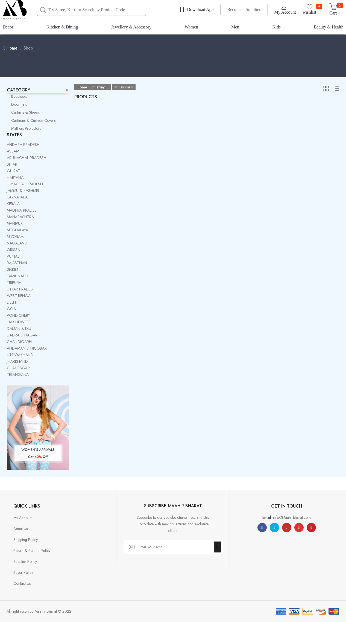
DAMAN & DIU (19, 328)
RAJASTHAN (17, 263)
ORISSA (13, 249)
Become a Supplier (244, 9)
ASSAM (13, 151)
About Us (20, 528)
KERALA (13, 203)
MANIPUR (15, 223)
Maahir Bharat (46, 611)
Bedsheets (17, 96)
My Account (22, 517)
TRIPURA (14, 282)
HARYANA (15, 177)
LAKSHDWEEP (19, 322)
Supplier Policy (25, 561)
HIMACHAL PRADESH (25, 184)
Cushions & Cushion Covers (31, 120)
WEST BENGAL (19, 295)
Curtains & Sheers (23, 112)
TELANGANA (18, 374)
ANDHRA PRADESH (23, 144)
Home (10, 48)
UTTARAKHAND (20, 355)
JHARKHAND (17, 361)
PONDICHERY (18, 315)
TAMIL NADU (17, 276)
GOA (11, 309)
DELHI (12, 302)
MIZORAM (15, 236)
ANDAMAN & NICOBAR (27, 348)
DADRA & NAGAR (22, 335)
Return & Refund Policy (31, 550)
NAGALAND (17, 243)
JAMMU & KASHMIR (23, 190)
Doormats (17, 104)
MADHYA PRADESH (23, 210)
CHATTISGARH (20, 368)
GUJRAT (13, 171)
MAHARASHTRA (20, 217)
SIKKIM (12, 269)
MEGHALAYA (17, 230)
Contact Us (22, 583)
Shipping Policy (25, 539)
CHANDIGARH (19, 341)
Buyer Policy (23, 572)
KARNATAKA (17, 197)
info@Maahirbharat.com (292, 517)
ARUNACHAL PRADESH (26, 157)
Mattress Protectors (24, 128)
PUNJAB (13, 256)
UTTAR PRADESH (21, 289)
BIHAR (12, 164)
